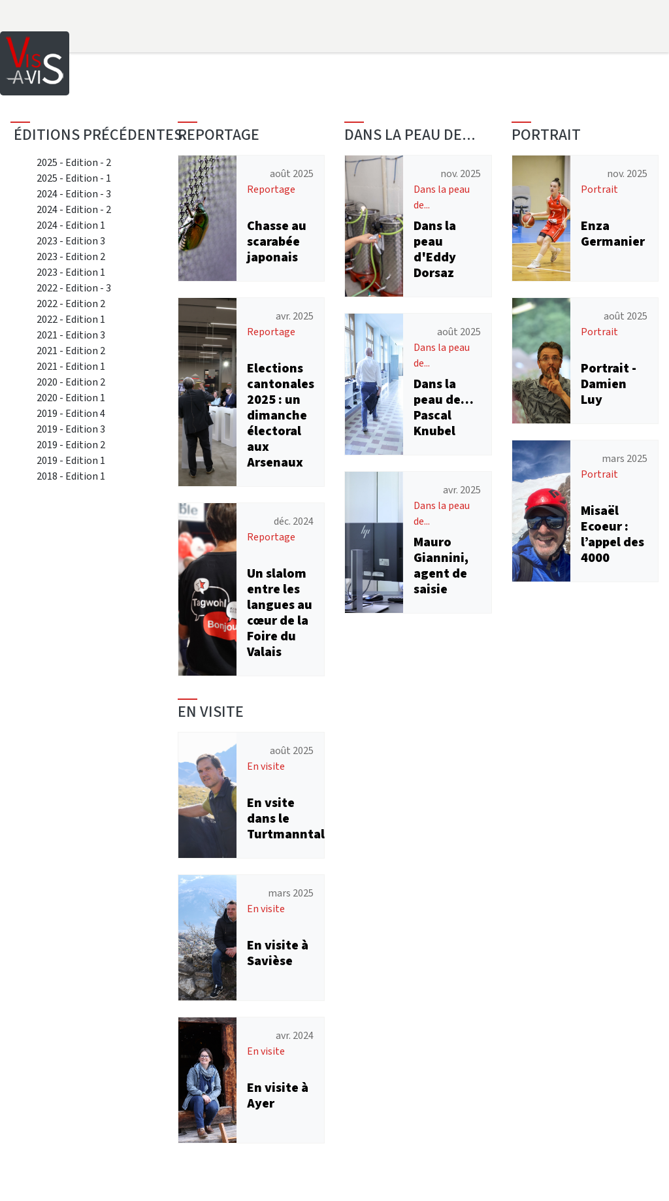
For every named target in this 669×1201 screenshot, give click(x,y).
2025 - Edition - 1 (74, 178)
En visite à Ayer (277, 1095)
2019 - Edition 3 (71, 429)
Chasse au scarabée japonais (276, 241)
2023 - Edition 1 (71, 272)
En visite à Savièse (277, 953)
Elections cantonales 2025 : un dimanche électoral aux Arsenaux (280, 415)
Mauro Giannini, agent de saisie (441, 565)
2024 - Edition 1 (71, 225)
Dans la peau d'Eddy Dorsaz (435, 249)
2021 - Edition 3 (71, 335)
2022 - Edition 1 (71, 319)
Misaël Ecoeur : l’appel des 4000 (612, 534)
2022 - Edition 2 (71, 303)
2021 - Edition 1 (71, 366)
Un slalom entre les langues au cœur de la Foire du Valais (279, 613)
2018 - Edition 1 (71, 476)
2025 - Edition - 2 (74, 162)
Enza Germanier (613, 233)
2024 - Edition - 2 (74, 209)
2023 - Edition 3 (71, 241)
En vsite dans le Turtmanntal (286, 818)
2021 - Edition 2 (71, 350)
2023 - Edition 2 (71, 256)
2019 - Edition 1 (71, 460)
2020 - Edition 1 (71, 397)
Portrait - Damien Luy (608, 383)
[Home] (34, 62)
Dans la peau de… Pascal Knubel (444, 407)
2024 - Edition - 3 (74, 194)
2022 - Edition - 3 (74, 288)
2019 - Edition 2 (71, 445)
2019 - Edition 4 (71, 413)
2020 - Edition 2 (71, 382)
